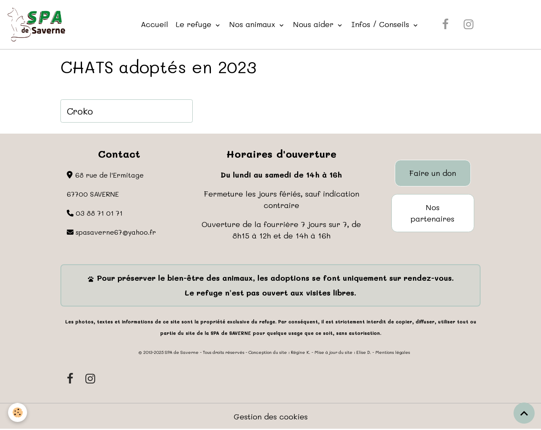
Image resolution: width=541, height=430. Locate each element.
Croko (80, 111)
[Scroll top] (524, 413)
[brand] (38, 24)
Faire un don (432, 173)
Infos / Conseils (381, 24)
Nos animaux (253, 24)
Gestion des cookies (271, 416)
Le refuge (195, 24)
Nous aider (314, 24)
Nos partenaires (432, 213)
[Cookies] (17, 412)
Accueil (154, 24)
